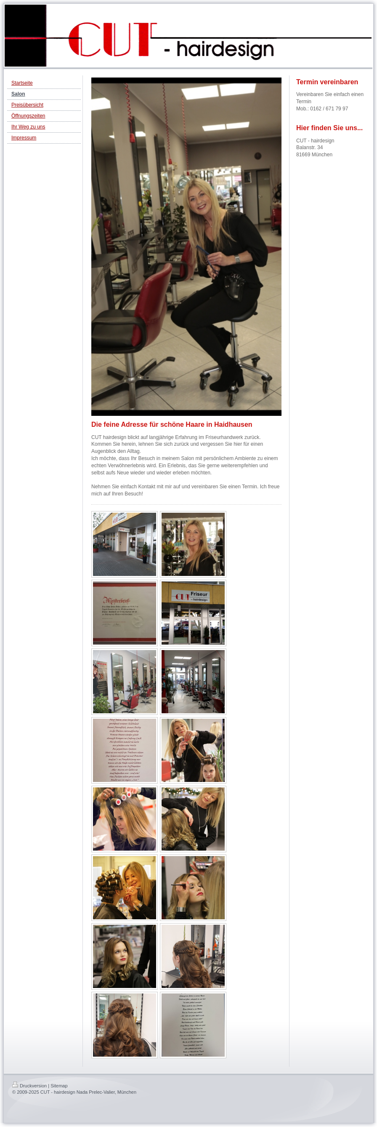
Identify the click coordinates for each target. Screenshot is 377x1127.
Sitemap (58, 1085)
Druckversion (29, 1085)
